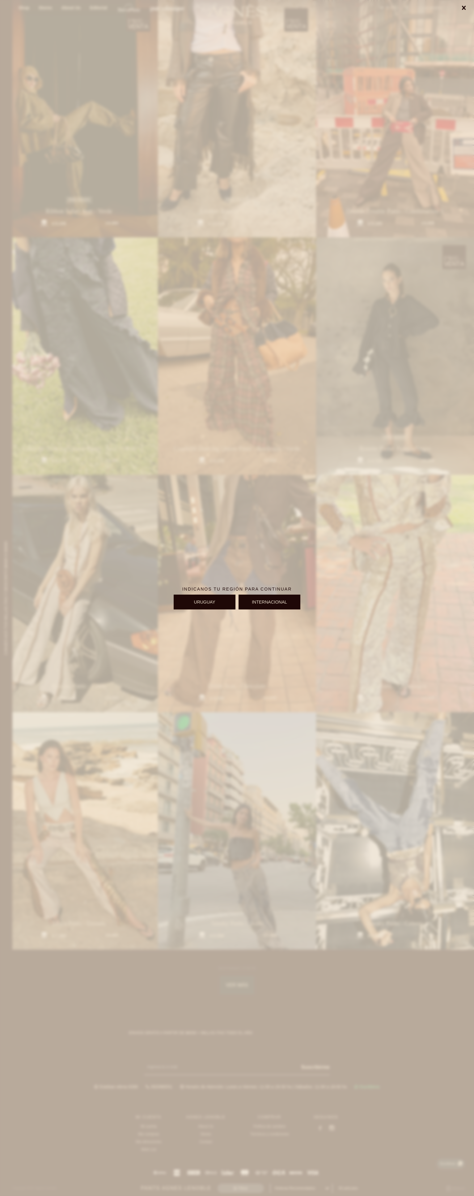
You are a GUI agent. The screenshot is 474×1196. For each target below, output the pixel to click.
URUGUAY (204, 602)
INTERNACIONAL (269, 602)
